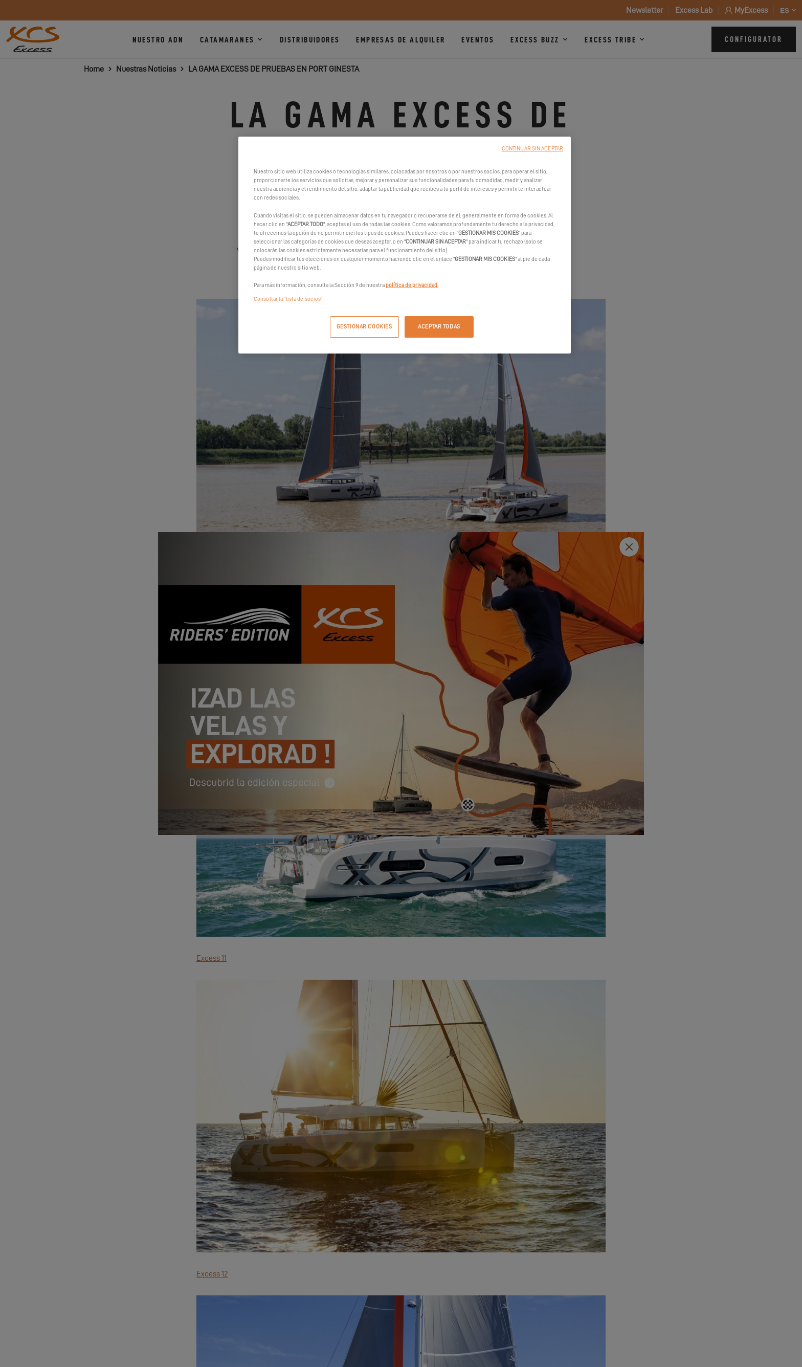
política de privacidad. (412, 285)
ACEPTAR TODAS (439, 326)
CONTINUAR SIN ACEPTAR (532, 148)
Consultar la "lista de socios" (288, 299)
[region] (404, 245)
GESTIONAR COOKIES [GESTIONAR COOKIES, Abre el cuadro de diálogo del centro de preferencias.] (364, 326)
